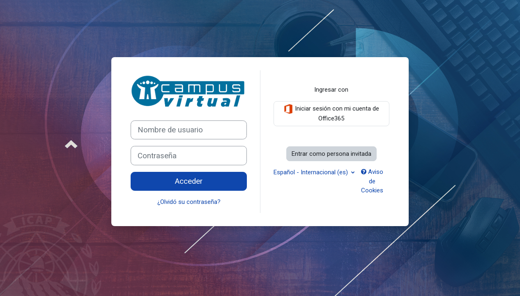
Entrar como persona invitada (331, 153)
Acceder (188, 181)
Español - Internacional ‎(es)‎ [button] (312, 172)
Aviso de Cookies (372, 181)
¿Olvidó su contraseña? (189, 202)
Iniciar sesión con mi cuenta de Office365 (331, 113)
